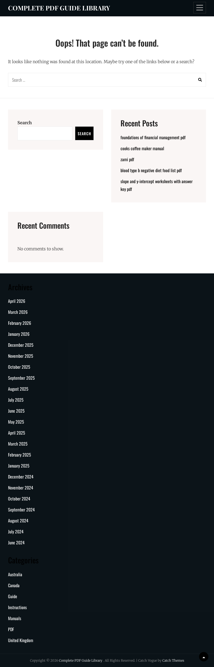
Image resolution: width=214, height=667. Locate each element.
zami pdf (127, 159)
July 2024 (16, 531)
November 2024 (20, 487)
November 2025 (20, 356)
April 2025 (16, 432)
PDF (11, 629)
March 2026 (18, 312)
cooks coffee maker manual (142, 148)
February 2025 (19, 454)
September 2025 (21, 378)
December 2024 (20, 476)
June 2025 (16, 411)
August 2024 (18, 520)
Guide (12, 596)
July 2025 (16, 400)
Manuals (14, 618)
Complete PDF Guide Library (59, 7)
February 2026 (19, 323)
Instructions (17, 607)
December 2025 (20, 345)
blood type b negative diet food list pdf (151, 170)
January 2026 (18, 334)
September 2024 (21, 509)
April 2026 (16, 301)
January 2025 (18, 465)
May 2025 (16, 422)
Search (24, 122)
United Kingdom (20, 640)
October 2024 (19, 498)
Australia (15, 574)
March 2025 (18, 443)
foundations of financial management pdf (153, 137)
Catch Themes (173, 660)
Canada (14, 585)
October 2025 (19, 367)
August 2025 (18, 389)
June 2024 (16, 542)
